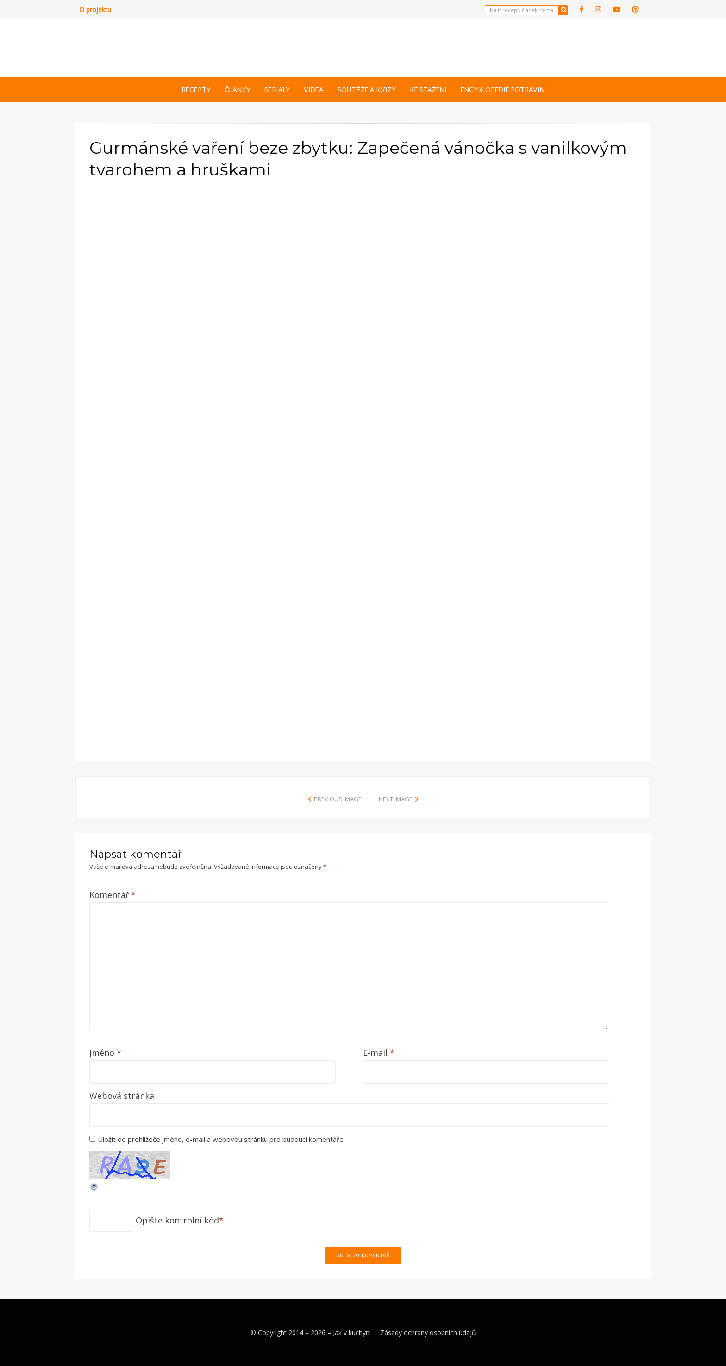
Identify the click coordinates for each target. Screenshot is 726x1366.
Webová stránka (121, 1095)
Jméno (105, 1052)
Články (237, 90)
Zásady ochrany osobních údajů (428, 1332)
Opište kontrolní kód (177, 1220)
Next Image (396, 799)
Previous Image (338, 799)
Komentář (112, 894)
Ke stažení (428, 90)
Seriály (277, 90)
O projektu (95, 9)
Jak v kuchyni (352, 1332)
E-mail (378, 1052)
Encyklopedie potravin (502, 90)
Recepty (196, 90)
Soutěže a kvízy (366, 90)
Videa (314, 90)
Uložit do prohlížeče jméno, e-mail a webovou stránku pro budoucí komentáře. (221, 1139)
